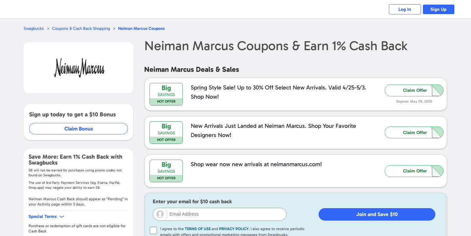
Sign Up (438, 9)
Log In (404, 9)
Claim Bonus (79, 129)
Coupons (141, 28)
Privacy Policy (234, 228)
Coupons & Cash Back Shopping (81, 28)
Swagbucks (34, 28)
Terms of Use (198, 228)
